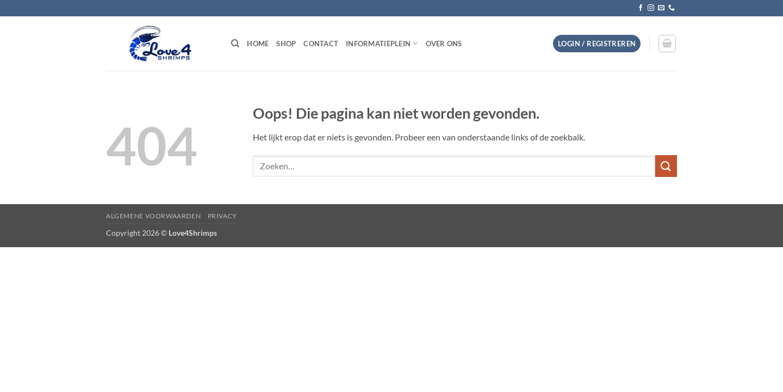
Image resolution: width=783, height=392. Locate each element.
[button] (597, 44)
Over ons (444, 43)
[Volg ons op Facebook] (640, 8)
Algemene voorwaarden (153, 216)
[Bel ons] (671, 8)
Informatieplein (382, 43)
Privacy (222, 216)
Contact (320, 43)
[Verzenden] (666, 165)
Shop (286, 43)
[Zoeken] (235, 43)
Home (258, 43)
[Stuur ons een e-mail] (661, 8)
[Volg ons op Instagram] (651, 8)
